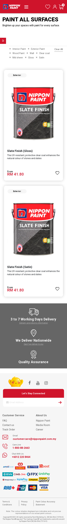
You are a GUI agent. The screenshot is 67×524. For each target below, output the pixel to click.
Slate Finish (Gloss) (20, 151)
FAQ (4, 420)
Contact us (8, 425)
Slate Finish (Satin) (19, 267)
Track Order (8, 429)
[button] (57, 171)
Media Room (43, 425)
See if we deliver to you (33, 344)
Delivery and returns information (33, 323)
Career (39, 429)
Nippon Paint (43, 420)
